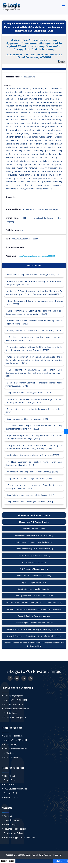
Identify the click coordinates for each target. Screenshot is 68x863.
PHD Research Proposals (15, 717)
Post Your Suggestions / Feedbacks (19, 837)
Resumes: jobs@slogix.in (15, 829)
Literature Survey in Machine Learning (34, 555)
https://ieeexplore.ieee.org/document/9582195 (36, 256)
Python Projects (11, 757)
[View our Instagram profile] (30, 678)
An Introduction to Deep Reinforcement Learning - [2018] (32, 471)
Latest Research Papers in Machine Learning (34, 549)
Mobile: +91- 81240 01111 (15, 740)
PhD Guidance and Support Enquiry (34, 515)
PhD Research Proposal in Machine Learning (34, 542)
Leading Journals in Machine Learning (34, 589)
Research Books (11, 793)
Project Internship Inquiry (15, 748)
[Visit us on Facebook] (10, 678)
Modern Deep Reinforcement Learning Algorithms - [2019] (33, 455)
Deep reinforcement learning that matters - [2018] (29, 478)
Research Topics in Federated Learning (34, 616)
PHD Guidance (10, 713)
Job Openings (10, 824)
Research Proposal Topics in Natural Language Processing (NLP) (34, 609)
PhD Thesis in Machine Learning (34, 562)
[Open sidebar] (66, 431)
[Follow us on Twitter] (16, 678)
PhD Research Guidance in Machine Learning (34, 535)
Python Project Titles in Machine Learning (34, 575)
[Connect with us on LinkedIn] (23, 678)
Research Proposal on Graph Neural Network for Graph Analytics (34, 636)
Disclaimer (57, 855)
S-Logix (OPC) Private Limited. (23, 855)
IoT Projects (9, 753)
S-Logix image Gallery (13, 833)
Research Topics (11, 797)
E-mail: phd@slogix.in (13, 695)
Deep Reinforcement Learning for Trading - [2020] (29, 392)
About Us (8, 816)
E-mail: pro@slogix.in (13, 735)
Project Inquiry (10, 744)
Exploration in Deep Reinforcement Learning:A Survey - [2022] (34, 274)
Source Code (9, 780)
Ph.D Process (10, 784)
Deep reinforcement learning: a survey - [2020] (27, 419)
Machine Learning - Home (34, 528)
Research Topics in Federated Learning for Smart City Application (34, 629)
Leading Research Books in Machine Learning (34, 596)
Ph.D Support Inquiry (13, 704)
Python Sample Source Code (34, 582)
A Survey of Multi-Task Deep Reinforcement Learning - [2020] (34, 330)
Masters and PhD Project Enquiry (34, 522)
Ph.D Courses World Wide (15, 788)
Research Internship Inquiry (16, 708)
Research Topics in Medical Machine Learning (34, 622)
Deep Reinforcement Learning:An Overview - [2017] (30, 501)
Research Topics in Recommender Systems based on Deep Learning (34, 602)
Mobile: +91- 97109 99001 (15, 700)
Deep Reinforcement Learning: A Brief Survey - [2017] (30, 495)
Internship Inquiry (12, 820)
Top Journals (9, 776)
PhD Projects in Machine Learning (34, 569)
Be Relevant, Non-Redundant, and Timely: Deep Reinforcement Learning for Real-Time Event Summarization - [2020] (34, 372)
